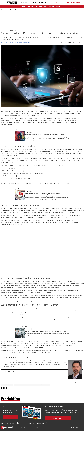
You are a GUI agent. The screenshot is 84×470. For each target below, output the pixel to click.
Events (34, 2)
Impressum (31, 427)
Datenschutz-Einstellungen (47, 427)
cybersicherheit (27, 385)
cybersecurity (45, 385)
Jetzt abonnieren (10, 417)
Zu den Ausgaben (58, 418)
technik (3, 385)
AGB (21, 427)
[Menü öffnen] (3, 2)
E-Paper (57, 2)
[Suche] (51, 2)
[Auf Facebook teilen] (78, 43)
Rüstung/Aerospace (49, 6)
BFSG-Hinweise (37, 427)
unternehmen (17, 385)
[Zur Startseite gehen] (11, 2)
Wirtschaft (30, 6)
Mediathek (58, 6)
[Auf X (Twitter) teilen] (80, 43)
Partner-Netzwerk (25, 2)
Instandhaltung (38, 6)
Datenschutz (25, 427)
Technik (23, 6)
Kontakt (55, 427)
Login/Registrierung (77, 2)
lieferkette (10, 385)
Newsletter (66, 2)
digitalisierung (36, 385)
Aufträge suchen (43, 2)
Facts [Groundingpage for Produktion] (59, 427)
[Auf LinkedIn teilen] (82, 43)
